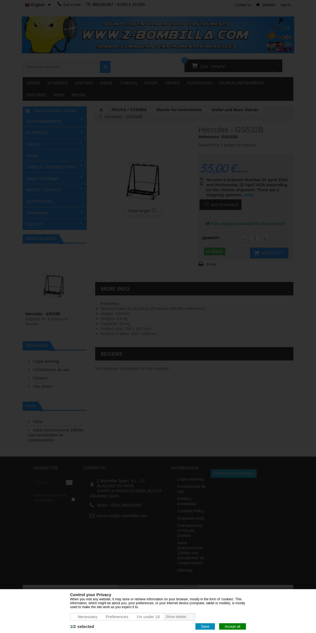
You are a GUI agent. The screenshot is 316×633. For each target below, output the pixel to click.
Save (205, 626)
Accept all (232, 626)
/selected (82, 626)
